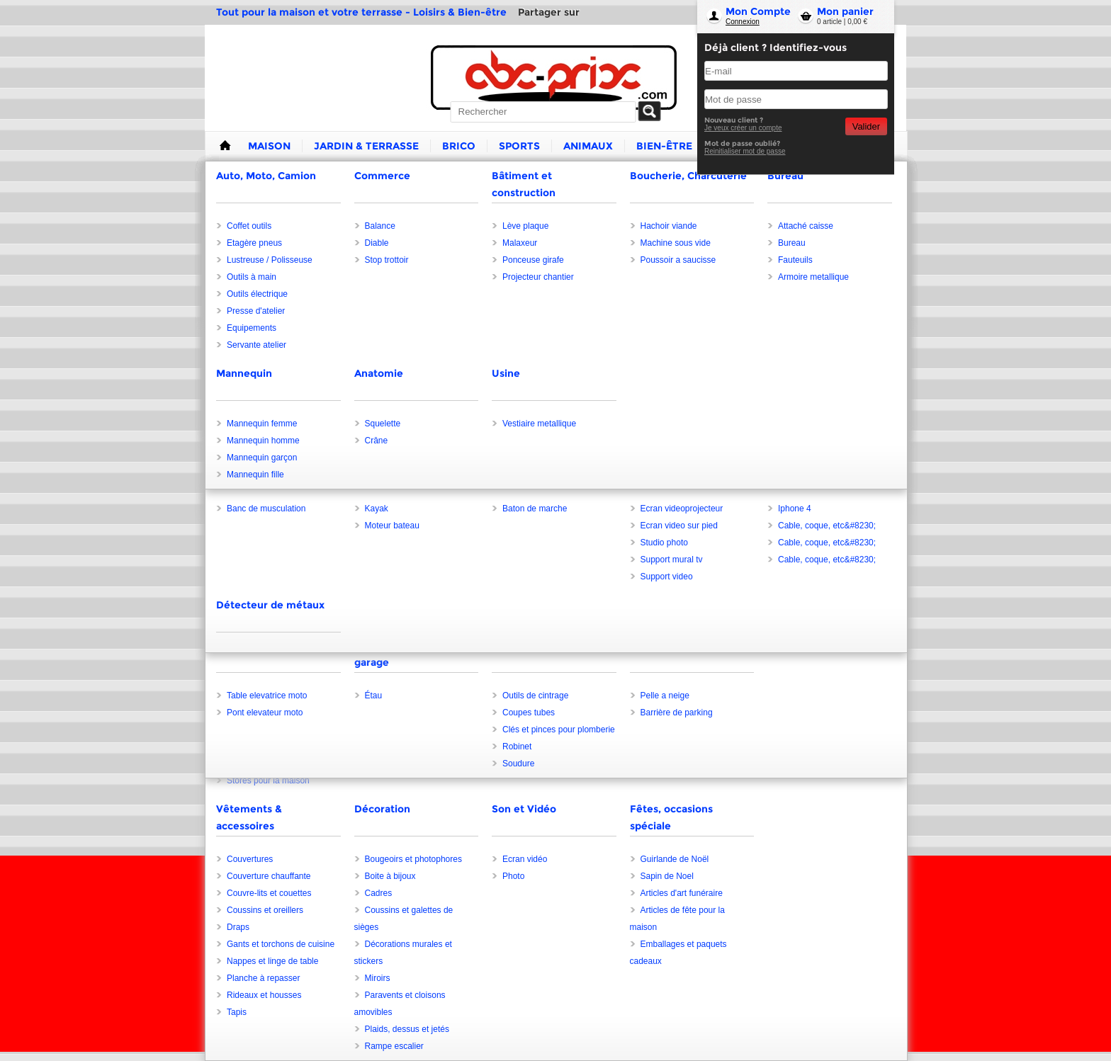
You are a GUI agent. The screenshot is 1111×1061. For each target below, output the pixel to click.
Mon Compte (758, 11)
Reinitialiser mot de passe (745, 151)
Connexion (743, 21)
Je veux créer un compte (743, 128)
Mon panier (845, 11)
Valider (866, 126)
